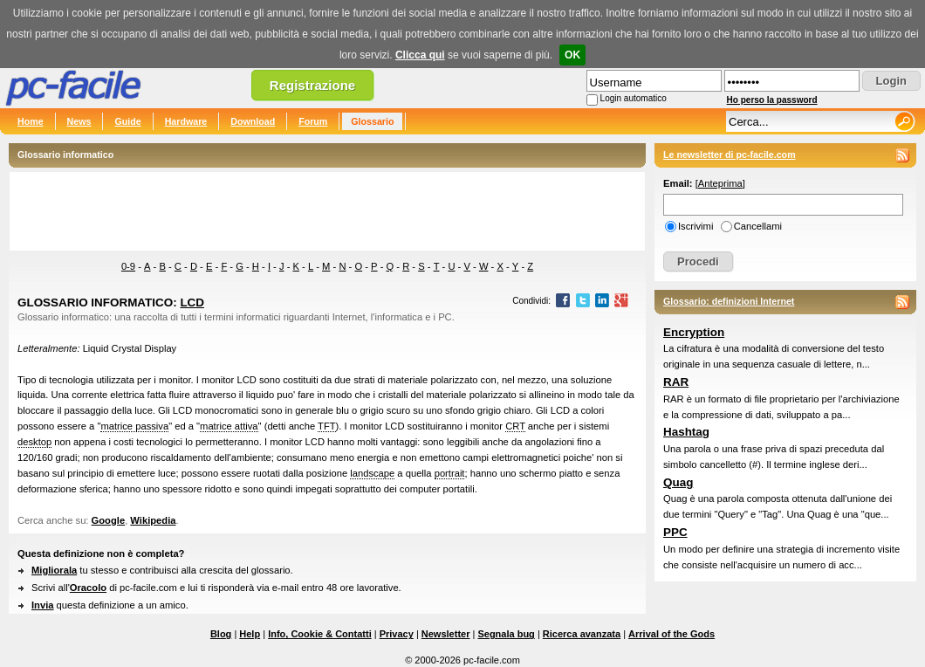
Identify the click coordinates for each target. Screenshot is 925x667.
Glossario (372, 121)
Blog (220, 634)
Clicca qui (420, 55)
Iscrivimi (695, 226)
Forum (312, 121)
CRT (515, 426)
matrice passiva (134, 426)
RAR (676, 382)
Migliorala (54, 570)
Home (30, 121)
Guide (127, 121)
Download (252, 121)
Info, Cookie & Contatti (320, 634)
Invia (42, 605)
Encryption (693, 332)
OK (572, 55)
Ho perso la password (772, 100)
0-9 (128, 266)
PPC (675, 532)
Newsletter (445, 634)
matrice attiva (229, 426)
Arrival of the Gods (671, 634)
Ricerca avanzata (581, 634)
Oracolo (88, 587)
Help (249, 634)
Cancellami (758, 226)
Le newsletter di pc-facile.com (729, 154)
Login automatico (633, 98)
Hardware (186, 121)
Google (109, 520)
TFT (327, 426)
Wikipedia (152, 520)
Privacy (397, 634)
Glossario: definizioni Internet (728, 301)
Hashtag (686, 431)
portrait (450, 473)
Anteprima (720, 183)
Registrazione (312, 85)
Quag (678, 482)
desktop (34, 442)
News (79, 121)
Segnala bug (505, 634)
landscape (372, 473)
